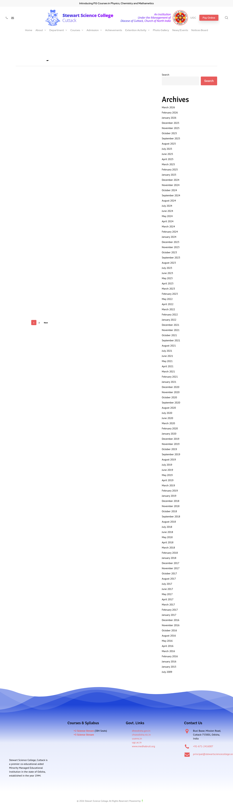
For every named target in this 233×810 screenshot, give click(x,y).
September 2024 (171, 195)
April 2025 (167, 159)
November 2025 (170, 128)
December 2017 (170, 563)
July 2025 (167, 148)
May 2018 (167, 537)
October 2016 (169, 630)
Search (165, 74)
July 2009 (167, 671)
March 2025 (168, 164)
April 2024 (167, 221)
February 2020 (170, 428)
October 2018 (169, 511)
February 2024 (170, 231)
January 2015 (169, 666)
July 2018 (167, 526)
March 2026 (168, 107)
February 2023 (170, 293)
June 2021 (167, 356)
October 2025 (169, 133)
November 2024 (170, 185)
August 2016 (169, 635)
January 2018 (169, 557)
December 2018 (170, 501)
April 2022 (167, 304)
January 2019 (169, 495)
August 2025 (169, 143)
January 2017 (169, 614)
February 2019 (170, 490)
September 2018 (171, 516)
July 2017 (167, 583)
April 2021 (167, 366)
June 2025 (167, 154)
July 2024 (167, 205)
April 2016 (167, 646)
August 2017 (169, 578)
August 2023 (169, 262)
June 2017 (167, 589)
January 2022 (169, 319)
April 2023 (167, 283)
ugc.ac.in (137, 742)
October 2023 (169, 252)
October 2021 (169, 335)
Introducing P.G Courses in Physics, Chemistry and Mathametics (116, 3)
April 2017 (167, 599)
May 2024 (167, 216)
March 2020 (168, 423)
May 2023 (167, 278)
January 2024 (169, 236)
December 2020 (170, 387)
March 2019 (168, 485)
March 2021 (168, 371)
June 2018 (167, 532)
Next (46, 322)
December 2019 (170, 438)
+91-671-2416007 (203, 746)
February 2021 (170, 376)
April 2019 (167, 480)
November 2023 (170, 247)
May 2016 (167, 640)
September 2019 (171, 454)
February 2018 (170, 552)
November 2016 (170, 625)
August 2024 (169, 200)
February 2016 (170, 656)
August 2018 (169, 521)
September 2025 (171, 138)
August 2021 (169, 345)
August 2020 (169, 407)
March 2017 (168, 604)
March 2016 (168, 651)
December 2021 (170, 324)
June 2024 (167, 210)
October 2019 (169, 449)
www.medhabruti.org (143, 746)
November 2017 (170, 568)
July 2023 (167, 267)
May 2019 (167, 475)
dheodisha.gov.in (141, 730)
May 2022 (167, 299)
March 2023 (168, 288)
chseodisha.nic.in (141, 734)
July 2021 (167, 350)
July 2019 (167, 464)
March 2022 (168, 309)
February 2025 (170, 169)
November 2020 (170, 392)
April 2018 (167, 542)
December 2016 (170, 620)
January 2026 (169, 117)
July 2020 (167, 412)
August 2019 (169, 459)
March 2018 (168, 547)
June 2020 (167, 418)
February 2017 (170, 609)
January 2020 (169, 433)
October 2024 (169, 190)
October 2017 (169, 573)
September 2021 (171, 340)
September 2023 (171, 257)
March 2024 (168, 226)
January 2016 (169, 661)
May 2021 (167, 361)
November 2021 (170, 330)
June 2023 (167, 273)
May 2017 (167, 594)
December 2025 (170, 122)
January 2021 (169, 381)
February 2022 (170, 314)
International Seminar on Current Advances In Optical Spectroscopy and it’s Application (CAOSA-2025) (77, 36)
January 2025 (169, 174)
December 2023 (170, 242)
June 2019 (167, 469)
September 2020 (171, 402)
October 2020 (169, 397)
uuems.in (137, 738)
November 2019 (170, 444)
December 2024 (170, 179)
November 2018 (170, 506)
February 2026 (170, 112)
